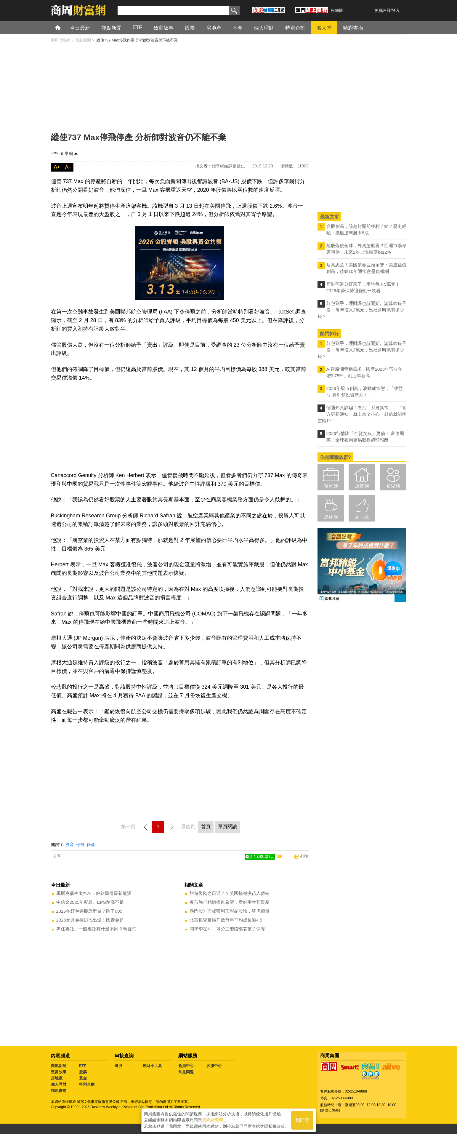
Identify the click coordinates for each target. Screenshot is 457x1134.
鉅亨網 (66, 153)
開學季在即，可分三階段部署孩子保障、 (230, 928)
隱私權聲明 (213, 1119)
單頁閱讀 (227, 826)
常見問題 (186, 1072)
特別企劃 (86, 1084)
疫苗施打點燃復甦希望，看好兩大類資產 (230, 902)
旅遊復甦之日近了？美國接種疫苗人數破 (230, 893)
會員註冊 (382, 10)
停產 (91, 844)
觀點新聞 (58, 1065)
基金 (83, 1078)
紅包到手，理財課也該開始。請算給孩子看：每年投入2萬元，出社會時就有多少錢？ (362, 310)
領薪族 (331, 485)
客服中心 (214, 1065)
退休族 (331, 516)
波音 (69, 844)
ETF (82, 1065)
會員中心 (186, 1065)
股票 (83, 1072)
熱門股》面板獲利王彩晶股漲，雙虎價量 (230, 911)
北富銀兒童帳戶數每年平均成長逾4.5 (226, 919)
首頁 (63, 27)
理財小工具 (152, 1065)
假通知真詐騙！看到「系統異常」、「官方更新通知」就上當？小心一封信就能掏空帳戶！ (362, 414)
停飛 (80, 844)
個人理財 (58, 1084)
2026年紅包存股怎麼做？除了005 (89, 911)
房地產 (56, 1078)
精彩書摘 (58, 1090)
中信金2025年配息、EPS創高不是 (90, 902)
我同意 (302, 1119)
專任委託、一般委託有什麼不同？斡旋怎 (96, 928)
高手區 (362, 516)
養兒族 (393, 485)
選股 (118, 1065)
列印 (304, 856)
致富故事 (58, 1072)
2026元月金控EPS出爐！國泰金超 (90, 919)
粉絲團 (337, 10)
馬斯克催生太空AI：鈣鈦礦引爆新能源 (94, 893)
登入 (396, 10)
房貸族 (362, 485)
